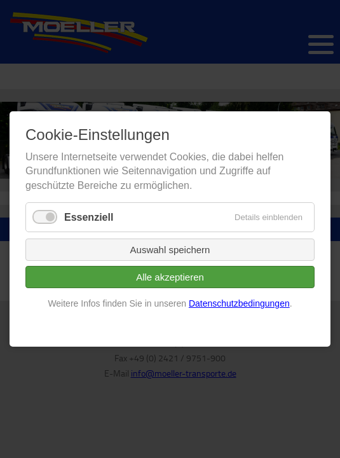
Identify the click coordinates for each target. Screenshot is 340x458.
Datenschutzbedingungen (239, 304)
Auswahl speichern (170, 250)
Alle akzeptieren (170, 277)
